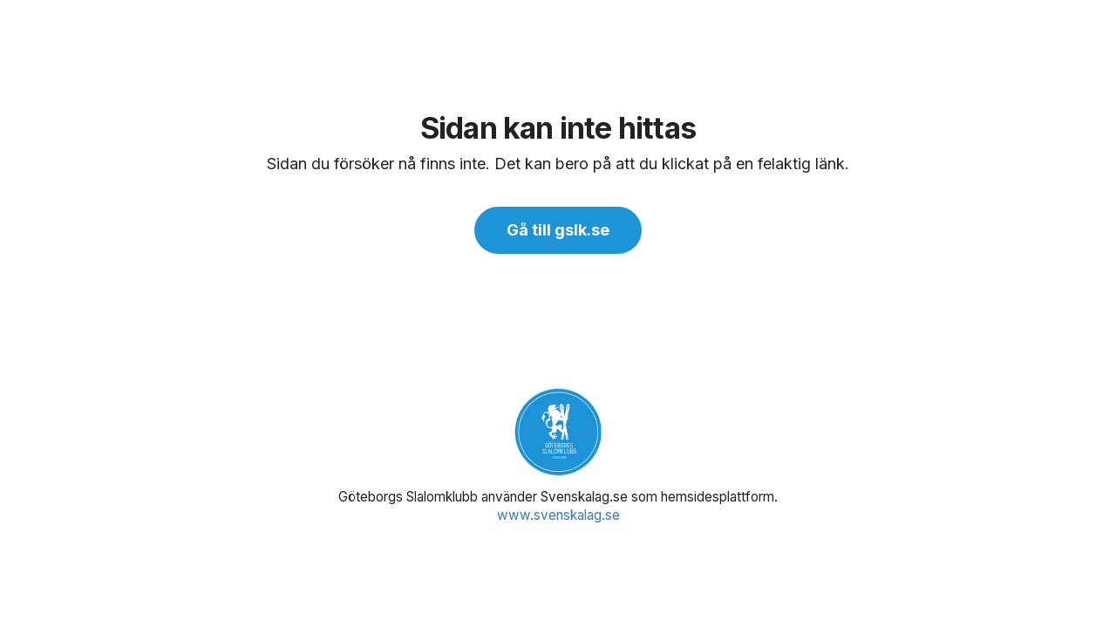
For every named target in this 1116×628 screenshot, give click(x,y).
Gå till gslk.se (558, 230)
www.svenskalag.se (558, 515)
